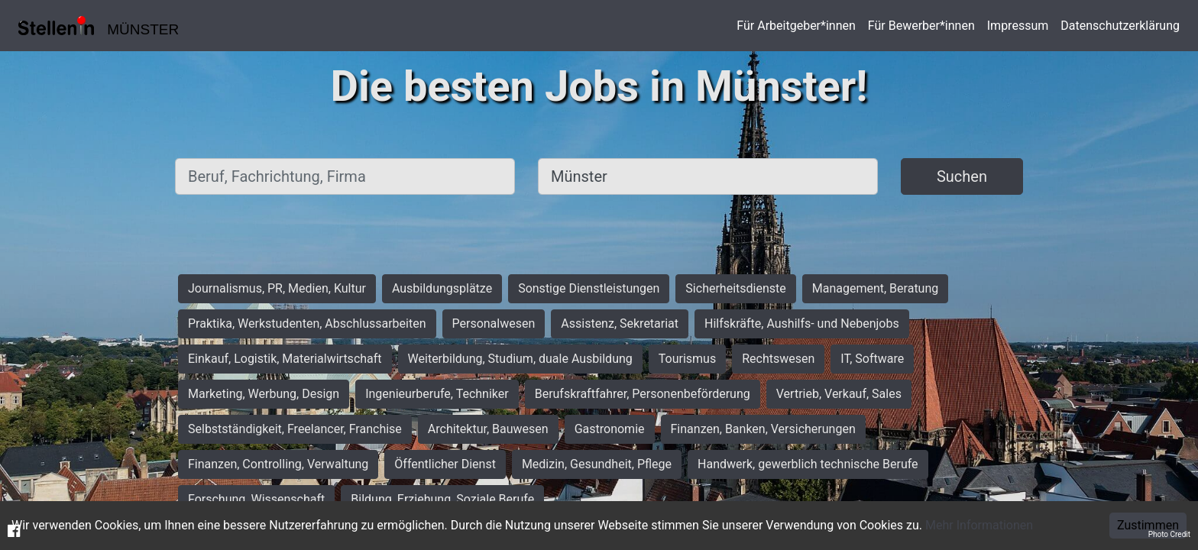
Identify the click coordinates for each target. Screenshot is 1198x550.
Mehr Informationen (979, 525)
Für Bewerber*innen (921, 25)
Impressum (1018, 25)
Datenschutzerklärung (1120, 25)
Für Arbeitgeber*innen (796, 25)
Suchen (962, 176)
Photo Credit (1169, 534)
